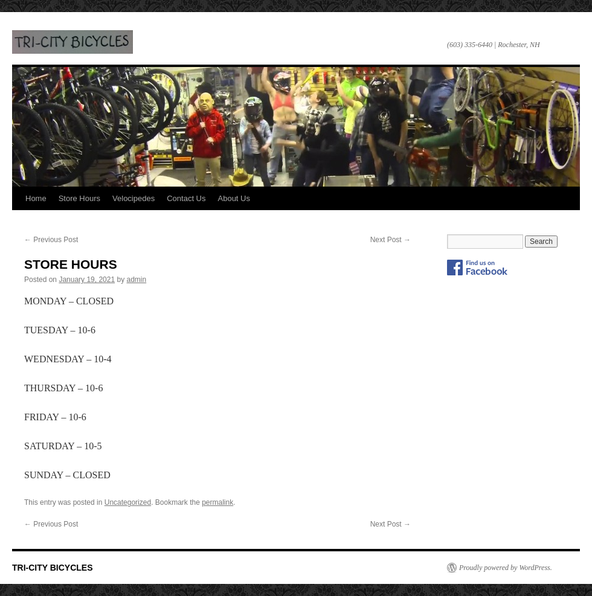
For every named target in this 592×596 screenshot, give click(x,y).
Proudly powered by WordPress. (505, 567)
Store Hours (79, 198)
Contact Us (186, 198)
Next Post (390, 240)
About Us (234, 198)
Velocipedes (133, 198)
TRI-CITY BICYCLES (72, 42)
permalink (217, 502)
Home (36, 198)
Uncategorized (128, 502)
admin (137, 279)
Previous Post (51, 240)
